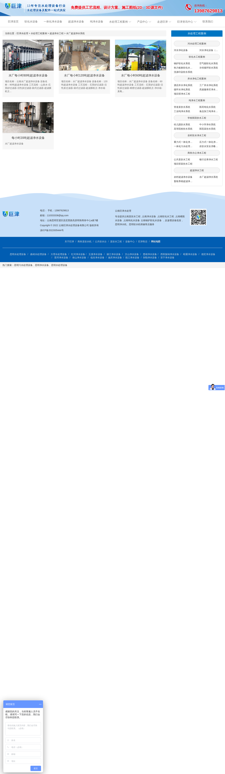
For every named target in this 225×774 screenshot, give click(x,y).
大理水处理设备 (59, 254)
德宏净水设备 (208, 254)
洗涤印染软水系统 (183, 72)
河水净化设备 (181, 50)
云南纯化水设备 (132, 220)
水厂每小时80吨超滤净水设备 (28, 75)
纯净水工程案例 (197, 100)
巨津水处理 (22, 33)
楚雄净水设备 (150, 254)
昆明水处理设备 (18, 254)
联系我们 (207, 21)
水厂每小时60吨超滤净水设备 (140, 75)
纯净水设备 (96, 21)
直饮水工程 (116, 241)
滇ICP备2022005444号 (52, 230)
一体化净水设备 (53, 21)
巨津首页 (13, 21)
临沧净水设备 (97, 257)
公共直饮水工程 (182, 159)
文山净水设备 (132, 254)
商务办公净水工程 (197, 153)
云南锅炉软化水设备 (151, 220)
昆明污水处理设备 (23, 265)
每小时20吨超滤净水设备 (28, 137)
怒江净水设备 (132, 257)
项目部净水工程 (182, 93)
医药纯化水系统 (207, 107)
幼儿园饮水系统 (182, 124)
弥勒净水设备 (150, 257)
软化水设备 (31, 21)
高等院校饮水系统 (183, 128)
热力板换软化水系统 (184, 67)
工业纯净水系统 (182, 111)
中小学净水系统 (207, 124)
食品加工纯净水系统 (209, 111)
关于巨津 (69, 241)
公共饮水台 (101, 241)
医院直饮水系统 (207, 128)
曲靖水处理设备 (38, 254)
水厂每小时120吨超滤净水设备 (84, 75)
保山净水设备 (79, 257)
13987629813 (62, 210)
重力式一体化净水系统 (185, 142)
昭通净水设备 (190, 254)
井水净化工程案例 (197, 78)
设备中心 (130, 241)
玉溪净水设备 (95, 254)
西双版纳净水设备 (169, 254)
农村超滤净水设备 (183, 177)
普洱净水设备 (61, 257)
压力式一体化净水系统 (211, 142)
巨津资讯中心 (185, 21)
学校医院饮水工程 (197, 118)
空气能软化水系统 (208, 63)
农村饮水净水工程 (197, 135)
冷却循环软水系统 (208, 67)
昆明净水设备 (42, 265)
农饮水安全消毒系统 (209, 146)
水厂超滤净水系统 (75, 33)
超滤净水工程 (57, 33)
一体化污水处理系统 (184, 146)
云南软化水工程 (166, 216)
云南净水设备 (149, 216)
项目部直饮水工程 (183, 163)
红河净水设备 (78, 254)
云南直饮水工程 (132, 216)
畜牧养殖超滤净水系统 (185, 181)
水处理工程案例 (118, 21)
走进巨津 (162, 21)
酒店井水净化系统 (183, 85)
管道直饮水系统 (182, 107)
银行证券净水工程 (208, 159)
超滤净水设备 (76, 21)
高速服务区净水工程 (209, 89)
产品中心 (142, 21)
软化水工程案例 (197, 56)
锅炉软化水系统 (182, 63)
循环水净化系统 (182, 89)
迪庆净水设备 (115, 257)
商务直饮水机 (84, 241)
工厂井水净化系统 (208, 85)
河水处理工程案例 (197, 43)
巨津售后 (142, 241)
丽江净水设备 (114, 254)
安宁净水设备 (167, 257)
